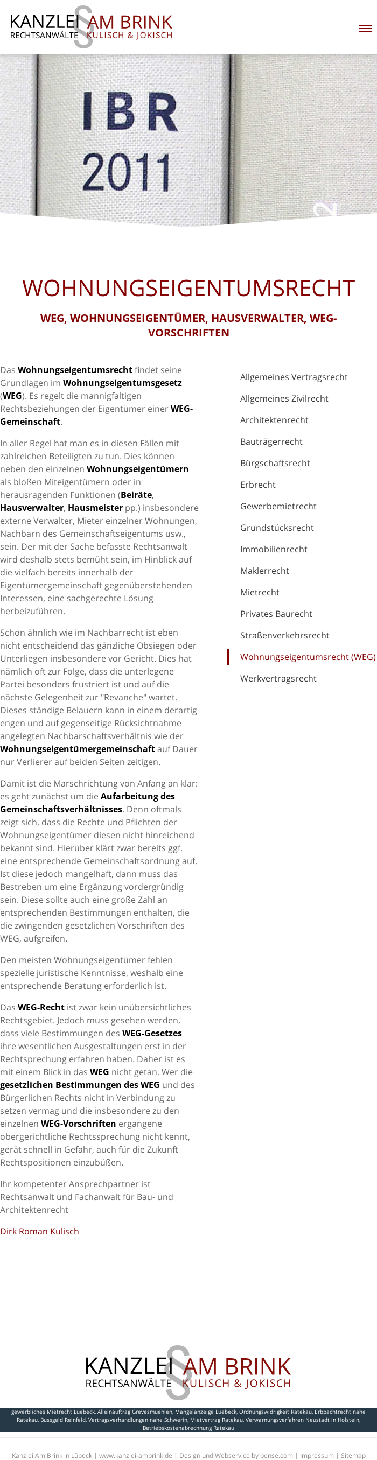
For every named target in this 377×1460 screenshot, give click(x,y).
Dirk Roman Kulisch (39, 1231)
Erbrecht (258, 484)
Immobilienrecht (274, 549)
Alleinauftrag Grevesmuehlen (134, 1411)
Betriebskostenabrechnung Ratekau (188, 1427)
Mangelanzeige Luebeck (205, 1411)
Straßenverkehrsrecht (285, 635)
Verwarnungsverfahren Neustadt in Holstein (302, 1419)
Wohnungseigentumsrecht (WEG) (308, 657)
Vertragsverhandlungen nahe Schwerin (137, 1419)
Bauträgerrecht (271, 441)
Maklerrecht (264, 571)
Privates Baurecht (276, 614)
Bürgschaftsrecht (275, 463)
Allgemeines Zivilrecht (284, 398)
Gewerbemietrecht (278, 506)
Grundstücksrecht (277, 528)
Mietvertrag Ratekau (216, 1419)
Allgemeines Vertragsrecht (294, 377)
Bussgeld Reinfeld (63, 1419)
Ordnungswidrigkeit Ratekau (275, 1411)
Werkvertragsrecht (278, 678)
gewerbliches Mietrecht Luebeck (53, 1411)
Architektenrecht (274, 420)
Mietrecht (260, 592)
